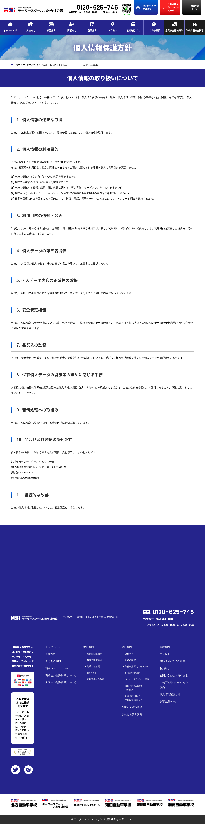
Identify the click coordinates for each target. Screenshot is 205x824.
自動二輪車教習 (94, 660)
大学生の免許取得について (60, 682)
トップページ (53, 647)
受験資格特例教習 (95, 679)
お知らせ (165, 668)
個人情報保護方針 (170, 694)
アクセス (165, 654)
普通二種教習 (93, 666)
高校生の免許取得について (60, 675)
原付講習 (129, 654)
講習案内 (127, 647)
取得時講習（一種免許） (137, 666)
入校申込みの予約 (174, 685)
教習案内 (88, 647)
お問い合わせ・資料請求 (174, 675)
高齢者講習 (130, 660)
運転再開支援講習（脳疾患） (133, 687)
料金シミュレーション (58, 668)
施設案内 (165, 647)
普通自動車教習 (94, 654)
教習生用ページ (169, 701)
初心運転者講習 (132, 673)
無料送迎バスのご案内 (172, 661)
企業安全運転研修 (132, 707)
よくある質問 (53, 661)
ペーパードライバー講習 (137, 679)
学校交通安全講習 (132, 714)
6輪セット (92, 673)
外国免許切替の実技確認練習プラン (135, 698)
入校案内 (50, 654)
